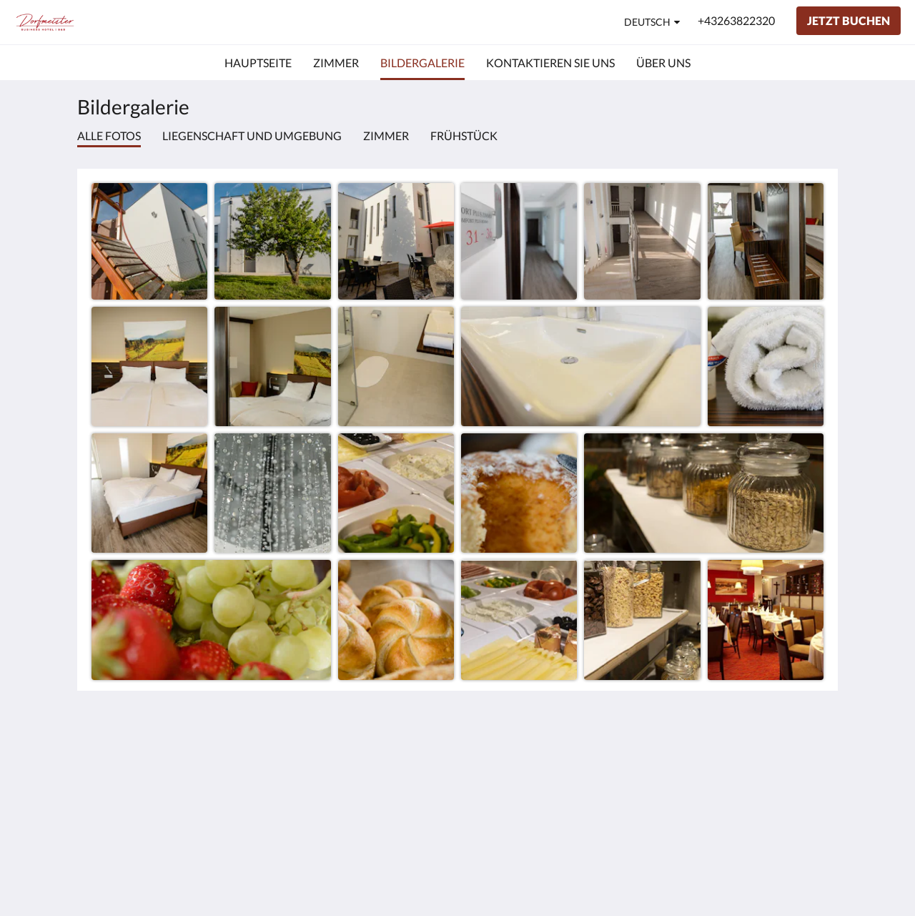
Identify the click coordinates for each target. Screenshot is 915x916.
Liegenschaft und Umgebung (252, 135)
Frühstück (464, 135)
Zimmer (386, 135)
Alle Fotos (109, 135)
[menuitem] (258, 63)
